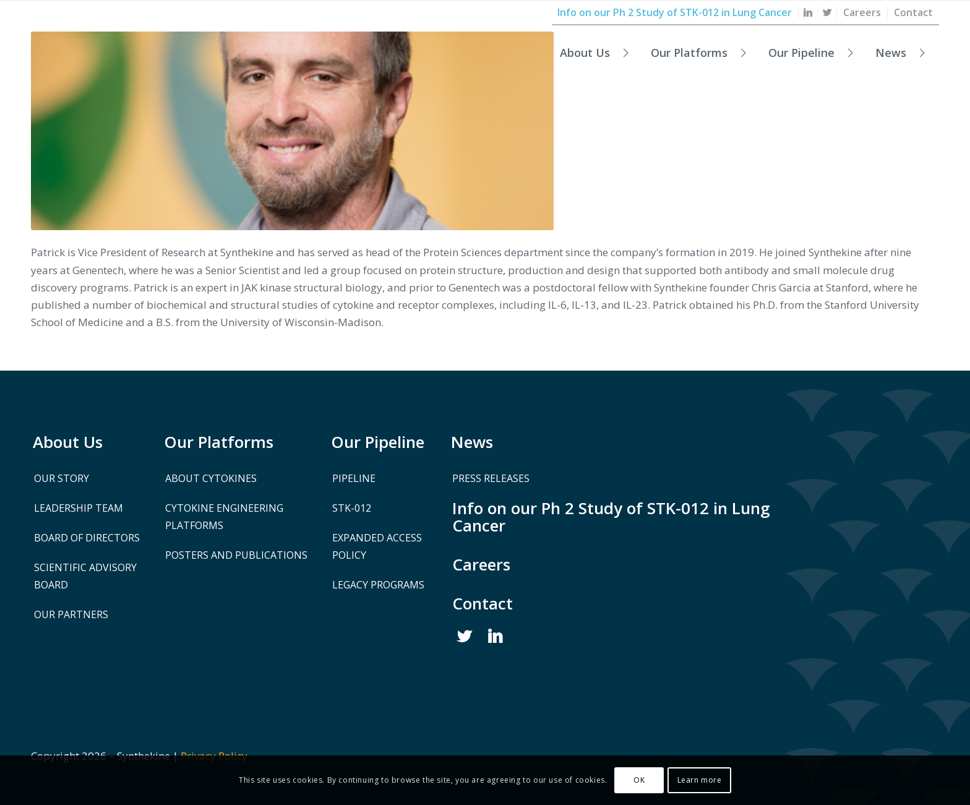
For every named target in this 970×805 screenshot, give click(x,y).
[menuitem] (808, 12)
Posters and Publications (236, 555)
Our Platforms (218, 442)
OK (639, 780)
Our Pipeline (377, 442)
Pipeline (354, 478)
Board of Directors (87, 538)
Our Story (61, 478)
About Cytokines (211, 478)
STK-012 (351, 508)
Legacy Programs (378, 585)
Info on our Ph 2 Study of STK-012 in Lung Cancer (611, 516)
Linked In (495, 636)
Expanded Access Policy (377, 546)
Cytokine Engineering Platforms (224, 516)
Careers (481, 564)
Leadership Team (78, 508)
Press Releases (491, 478)
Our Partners (71, 614)
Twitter (464, 636)
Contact (482, 603)
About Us (68, 442)
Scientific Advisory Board (85, 576)
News (472, 442)
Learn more (699, 780)
